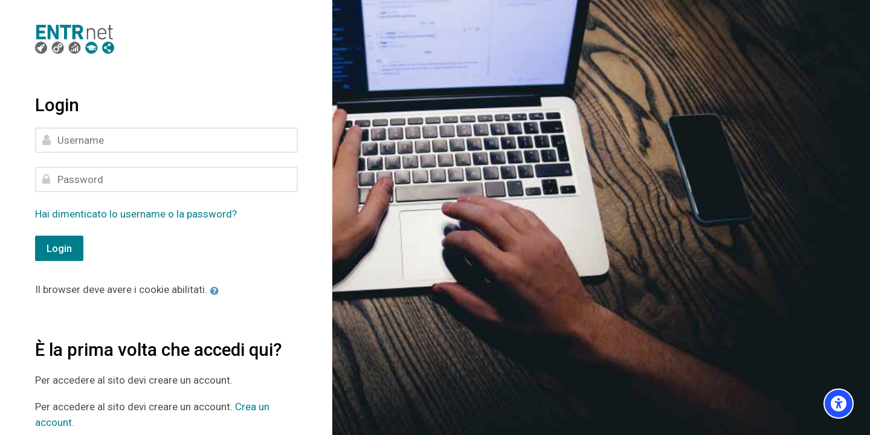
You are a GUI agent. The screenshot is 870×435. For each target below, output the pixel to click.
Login (59, 248)
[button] (217, 290)
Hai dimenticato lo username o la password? (136, 214)
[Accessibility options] (838, 403)
